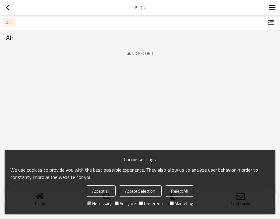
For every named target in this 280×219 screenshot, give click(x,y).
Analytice (125, 203)
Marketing (181, 203)
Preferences (153, 203)
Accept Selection (140, 191)
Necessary (99, 203)
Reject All (179, 191)
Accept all (100, 191)
